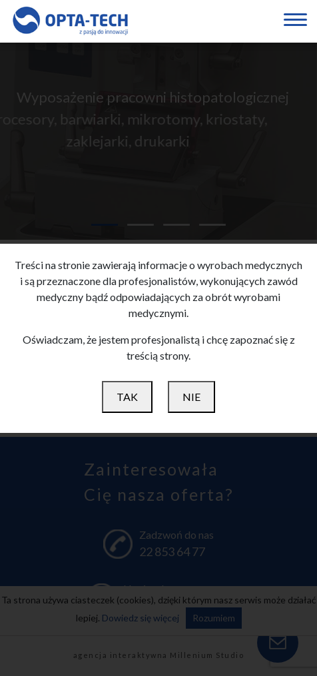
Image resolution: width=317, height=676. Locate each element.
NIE (191, 396)
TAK (127, 396)
